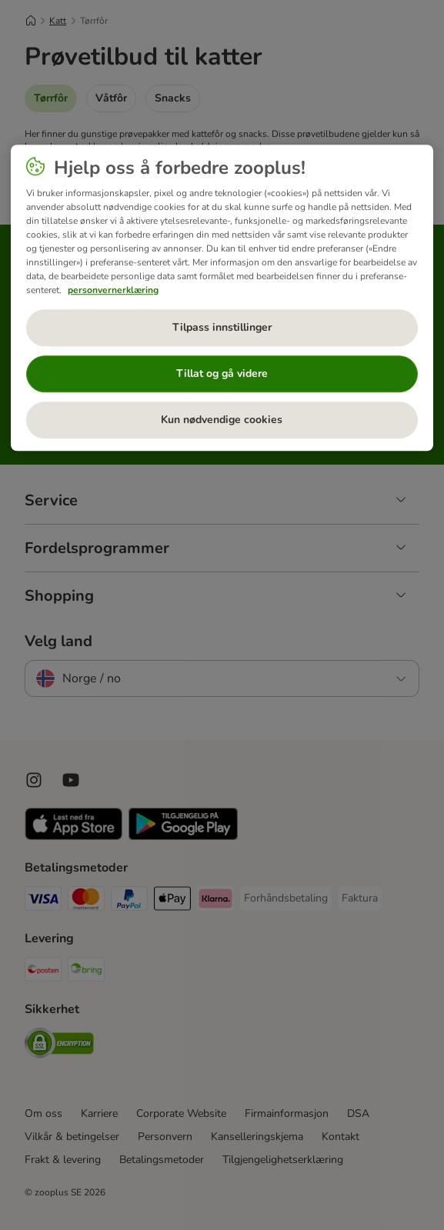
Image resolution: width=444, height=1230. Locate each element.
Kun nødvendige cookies (221, 419)
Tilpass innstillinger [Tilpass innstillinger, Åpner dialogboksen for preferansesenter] (222, 327)
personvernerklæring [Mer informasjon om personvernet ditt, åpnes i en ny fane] (113, 290)
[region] (221, 298)
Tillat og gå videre (222, 373)
